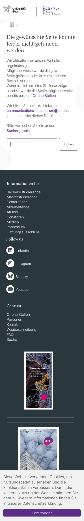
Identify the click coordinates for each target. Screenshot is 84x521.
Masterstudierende (22, 197)
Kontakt (13, 324)
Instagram (23, 264)
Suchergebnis (18, 130)
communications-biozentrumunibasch (40, 110)
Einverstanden (42, 513)
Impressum (16, 227)
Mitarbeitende (18, 207)
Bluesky (22, 276)
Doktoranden (17, 202)
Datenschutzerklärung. (42, 503)
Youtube (22, 289)
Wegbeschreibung (21, 329)
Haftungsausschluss (23, 232)
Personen (14, 319)
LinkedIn (22, 251)
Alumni (12, 212)
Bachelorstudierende (24, 192)
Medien (13, 222)
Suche (12, 339)
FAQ (10, 334)
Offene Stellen (44, 95)
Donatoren (15, 217)
